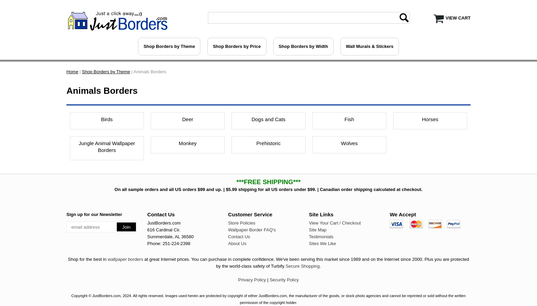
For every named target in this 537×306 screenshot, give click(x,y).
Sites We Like (322, 243)
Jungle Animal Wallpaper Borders (107, 146)
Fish (349, 119)
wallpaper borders (125, 259)
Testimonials (321, 236)
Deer (187, 119)
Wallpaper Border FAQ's (252, 229)
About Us (237, 243)
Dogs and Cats (268, 119)
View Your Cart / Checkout (335, 223)
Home (72, 71)
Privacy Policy (252, 279)
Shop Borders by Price (237, 46)
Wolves (349, 143)
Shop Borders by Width (303, 46)
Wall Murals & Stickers (370, 46)
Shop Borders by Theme (169, 46)
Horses (430, 119)
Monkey (188, 143)
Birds (107, 119)
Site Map (317, 229)
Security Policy (284, 279)
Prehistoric (269, 143)
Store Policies (241, 223)
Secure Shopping (303, 266)
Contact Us (239, 236)
